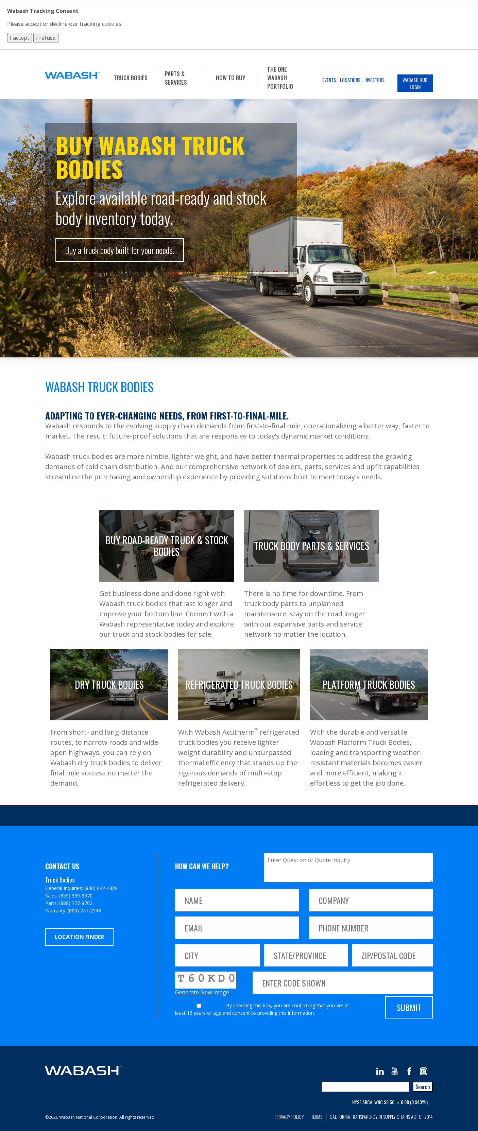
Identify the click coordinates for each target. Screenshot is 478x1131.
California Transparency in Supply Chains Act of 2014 (381, 1116)
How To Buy (230, 77)
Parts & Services (176, 77)
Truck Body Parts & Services (311, 546)
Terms (316, 1116)
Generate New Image (202, 992)
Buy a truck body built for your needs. (119, 250)
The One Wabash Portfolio (280, 77)
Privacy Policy (289, 1116)
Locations (350, 79)
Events (329, 79)
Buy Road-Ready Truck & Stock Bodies (166, 546)
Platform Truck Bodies (369, 684)
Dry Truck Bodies (109, 684)
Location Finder (79, 937)
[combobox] (365, 1087)
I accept (19, 37)
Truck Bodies (131, 77)
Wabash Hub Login (415, 83)
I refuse (46, 37)
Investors (374, 79)
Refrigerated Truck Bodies (239, 684)
